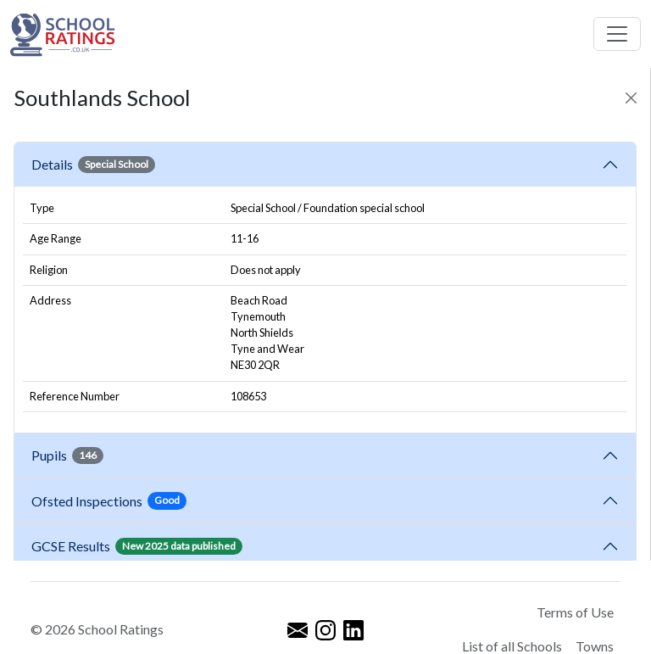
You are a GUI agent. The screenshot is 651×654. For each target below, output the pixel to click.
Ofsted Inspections (108, 500)
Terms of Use (575, 612)
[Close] (631, 98)
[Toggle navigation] (617, 34)
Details (93, 164)
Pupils (67, 455)
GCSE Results (136, 546)
